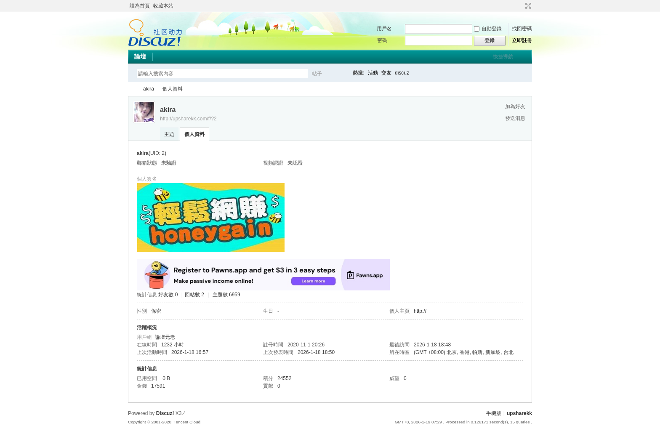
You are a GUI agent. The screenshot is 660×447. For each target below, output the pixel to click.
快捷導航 (503, 57)
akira (148, 89)
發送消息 (515, 118)
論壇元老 (165, 337)
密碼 (382, 40)
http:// (420, 311)
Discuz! (165, 413)
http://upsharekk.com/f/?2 (188, 119)
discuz (402, 73)
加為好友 (515, 106)
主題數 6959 (226, 295)
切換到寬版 (527, 6)
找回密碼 (522, 29)
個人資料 (194, 134)
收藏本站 (163, 6)
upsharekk (131, 89)
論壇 (140, 56)
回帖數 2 (194, 295)
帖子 (317, 74)
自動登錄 (488, 29)
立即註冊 (522, 40)
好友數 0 (168, 295)
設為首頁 (140, 6)
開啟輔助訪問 (520, 6)
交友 (386, 73)
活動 (373, 73)
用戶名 (384, 29)
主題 (169, 134)
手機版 (493, 413)
